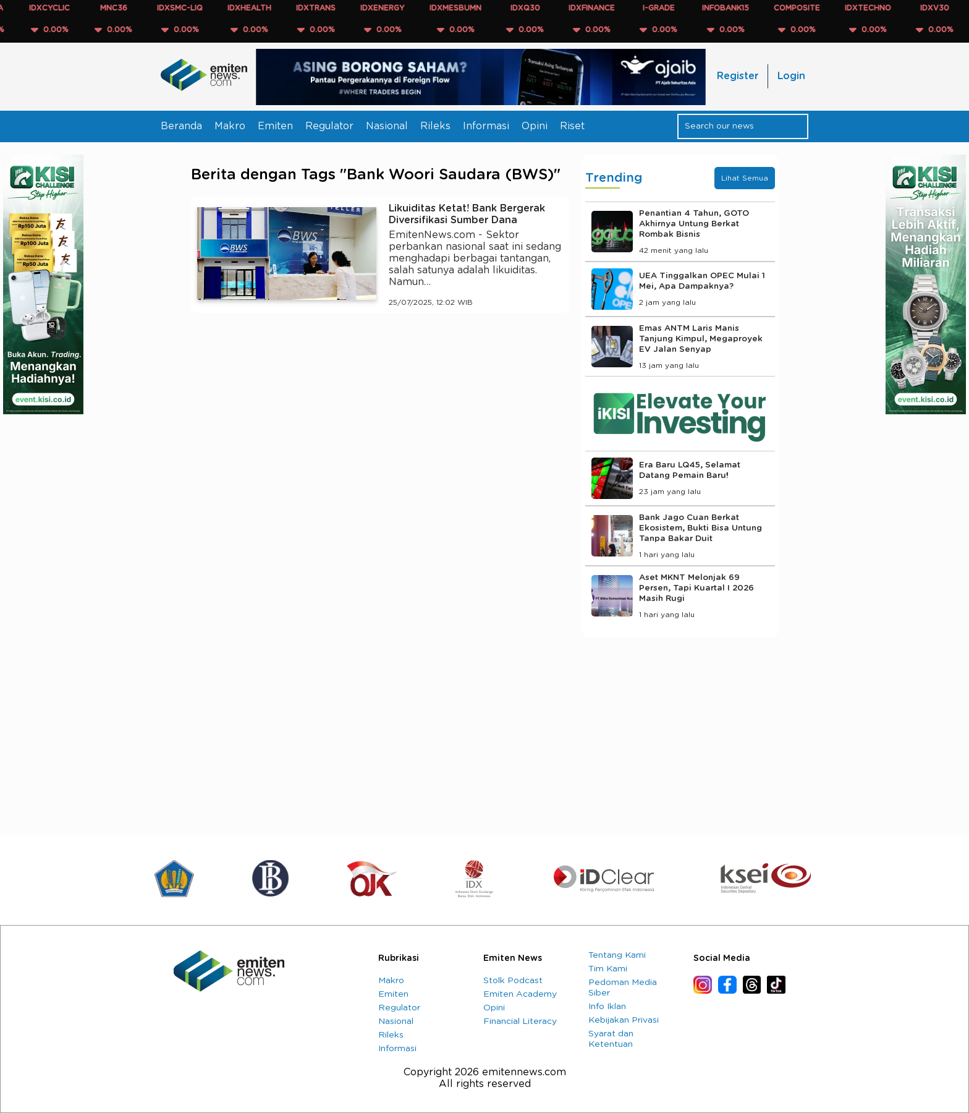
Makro (229, 126)
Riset (572, 126)
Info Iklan (607, 1006)
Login (791, 76)
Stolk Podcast (513, 980)
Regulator (329, 126)
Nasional (387, 126)
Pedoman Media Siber (622, 987)
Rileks (435, 126)
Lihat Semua (744, 178)
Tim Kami (607, 969)
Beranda (181, 126)
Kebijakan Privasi (623, 1020)
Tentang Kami (617, 955)
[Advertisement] (380, 436)
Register (737, 76)
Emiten (275, 126)
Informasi (486, 126)
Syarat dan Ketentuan (610, 1039)
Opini (535, 126)
